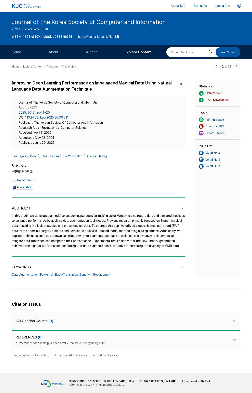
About (53, 52)
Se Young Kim (72, 156)
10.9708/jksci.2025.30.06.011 (47, 117)
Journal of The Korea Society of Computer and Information (89, 21)
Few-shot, (47, 274)
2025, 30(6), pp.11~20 (34, 112)
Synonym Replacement (95, 274)
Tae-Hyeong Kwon (24, 156)
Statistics (200, 6)
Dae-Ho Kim (50, 156)
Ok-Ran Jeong (97, 156)
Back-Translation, (67, 274)
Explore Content (138, 52)
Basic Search (228, 52)
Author (91, 52)
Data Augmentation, (25, 274)
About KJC (178, 6)
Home (16, 52)
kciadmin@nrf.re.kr (201, 381)
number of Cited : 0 (24, 180)
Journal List (222, 6)
